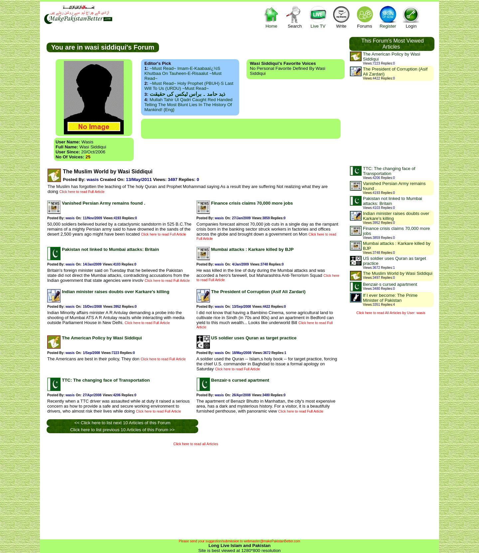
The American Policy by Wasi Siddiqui (102, 337)
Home (271, 17)
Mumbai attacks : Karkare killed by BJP (252, 249)
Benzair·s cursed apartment (240, 380)
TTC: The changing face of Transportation (106, 380)
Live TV (318, 17)
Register (388, 17)
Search (294, 17)
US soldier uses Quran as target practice (254, 337)
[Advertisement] (241, 129)
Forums (364, 17)
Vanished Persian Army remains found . (103, 203)
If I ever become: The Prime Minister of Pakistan (390, 298)
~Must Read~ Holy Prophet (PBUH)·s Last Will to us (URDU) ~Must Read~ (188, 86)
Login (411, 17)
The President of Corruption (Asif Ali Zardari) (258, 291)
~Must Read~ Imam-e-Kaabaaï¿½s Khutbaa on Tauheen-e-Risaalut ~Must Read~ (183, 73)
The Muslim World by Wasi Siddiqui (397, 273)
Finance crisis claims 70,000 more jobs (252, 203)
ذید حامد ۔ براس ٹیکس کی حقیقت (187, 94)
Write (341, 17)
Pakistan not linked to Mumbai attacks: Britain (110, 249)
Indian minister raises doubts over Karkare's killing (115, 291)
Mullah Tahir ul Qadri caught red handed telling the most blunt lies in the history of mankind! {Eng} (188, 104)
